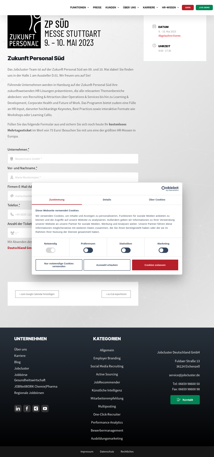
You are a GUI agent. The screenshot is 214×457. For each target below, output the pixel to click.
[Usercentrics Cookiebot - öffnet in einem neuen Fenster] (164, 188)
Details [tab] (107, 199)
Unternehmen (18, 149)
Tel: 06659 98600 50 (186, 384)
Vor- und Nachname (22, 168)
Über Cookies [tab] (157, 199)
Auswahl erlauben (107, 265)
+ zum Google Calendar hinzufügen (38, 294)
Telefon (14, 205)
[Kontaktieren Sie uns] (185, 399)
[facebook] (27, 408)
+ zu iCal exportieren (115, 294)
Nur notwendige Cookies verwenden (59, 265)
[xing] (36, 408)
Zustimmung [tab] (57, 199)
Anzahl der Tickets (21, 224)
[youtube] (45, 408)
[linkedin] (18, 408)
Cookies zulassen (155, 265)
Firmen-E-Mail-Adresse (24, 186)
